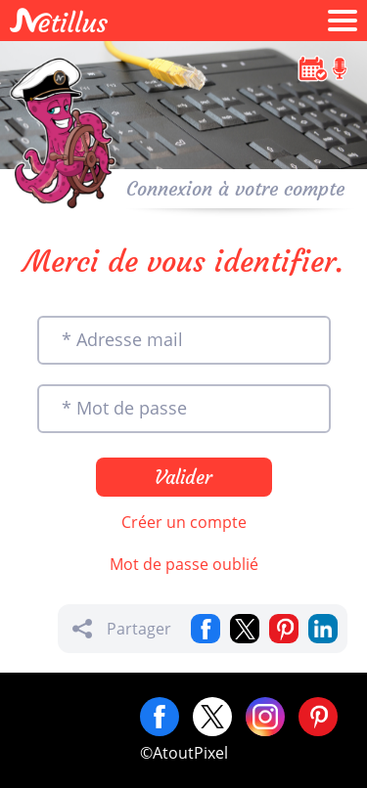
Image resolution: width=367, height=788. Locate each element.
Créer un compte (184, 522)
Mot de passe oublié (184, 564)
